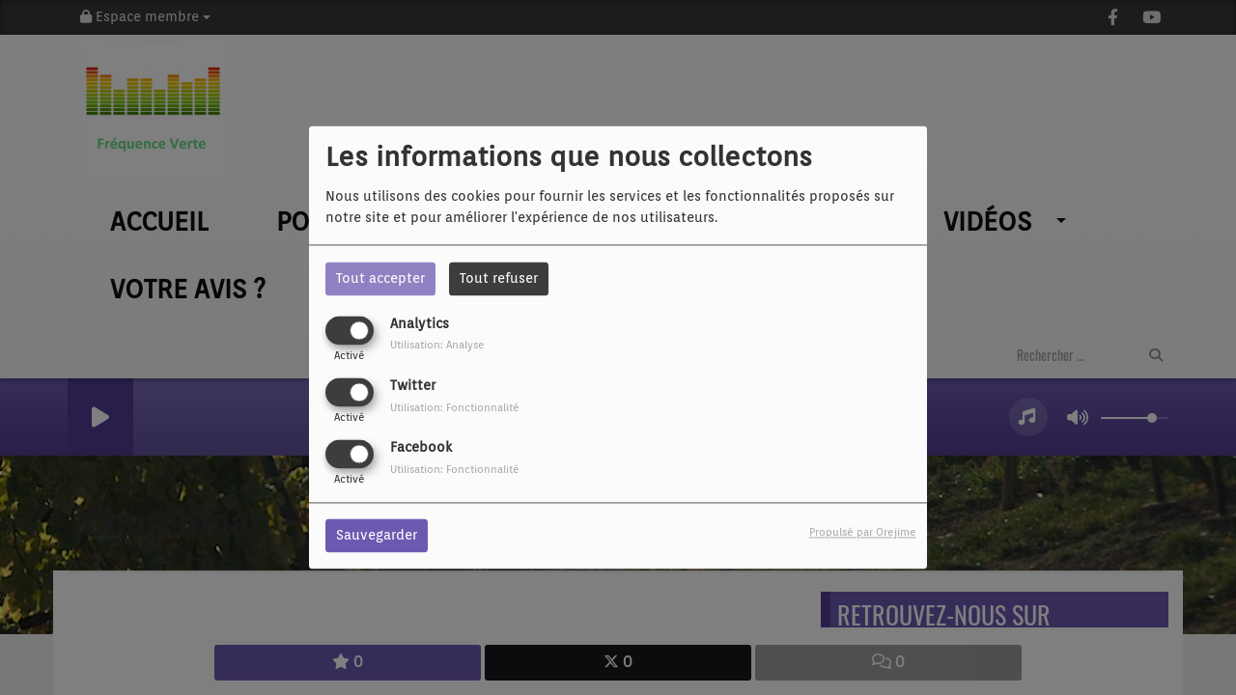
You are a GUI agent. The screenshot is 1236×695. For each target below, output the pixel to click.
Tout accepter (380, 278)
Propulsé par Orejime (862, 533)
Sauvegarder (376, 535)
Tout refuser (499, 278)
